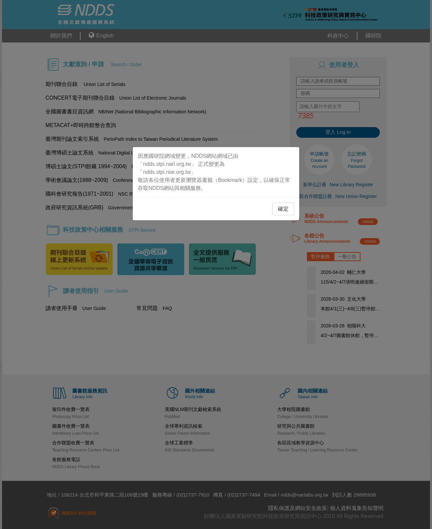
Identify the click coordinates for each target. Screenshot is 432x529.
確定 (283, 208)
